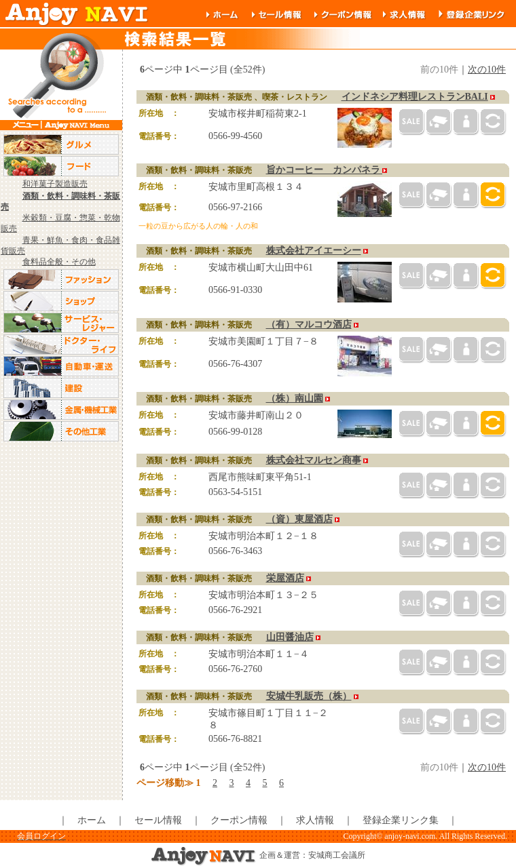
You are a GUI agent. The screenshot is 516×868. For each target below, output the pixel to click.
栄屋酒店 (285, 578)
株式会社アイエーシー (313, 250)
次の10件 (487, 69)
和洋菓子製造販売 (55, 184)
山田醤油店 (290, 637)
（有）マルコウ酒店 (309, 324)
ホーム (91, 820)
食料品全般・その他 (59, 262)
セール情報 (158, 820)
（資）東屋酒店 (299, 519)
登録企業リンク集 (401, 820)
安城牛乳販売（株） (309, 696)
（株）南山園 (294, 398)
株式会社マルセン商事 (313, 460)
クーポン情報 (239, 820)
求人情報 (315, 820)
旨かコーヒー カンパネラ (324, 170)
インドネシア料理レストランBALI (415, 97)
